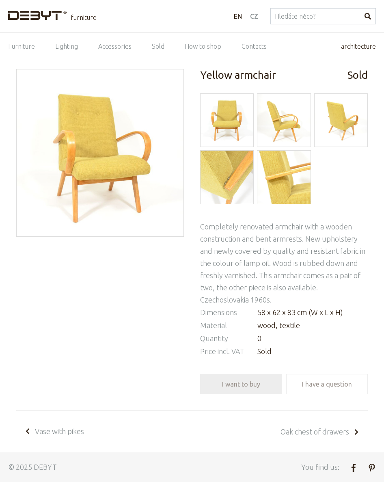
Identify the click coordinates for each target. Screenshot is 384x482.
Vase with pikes (54, 431)
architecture (358, 46)
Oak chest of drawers (320, 432)
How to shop (203, 46)
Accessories (115, 46)
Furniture (21, 46)
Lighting (66, 46)
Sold (158, 46)
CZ (254, 16)
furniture (84, 17)
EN (238, 16)
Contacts (254, 46)
